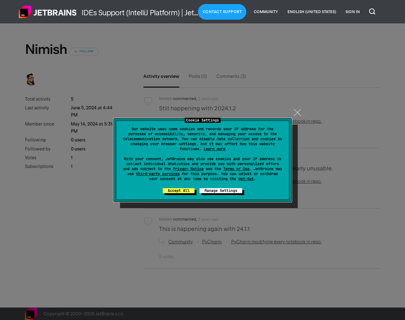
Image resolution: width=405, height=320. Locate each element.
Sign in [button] (352, 12)
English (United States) (311, 12)
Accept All (179, 190)
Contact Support (222, 12)
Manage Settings (221, 190)
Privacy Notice (188, 168)
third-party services (158, 173)
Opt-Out (246, 178)
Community (266, 12)
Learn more (214, 148)
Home (48, 12)
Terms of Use (236, 168)
